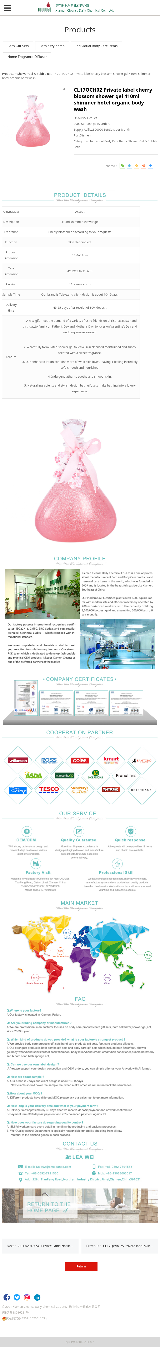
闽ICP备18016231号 (15, 1312)
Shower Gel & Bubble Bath (35, 74)
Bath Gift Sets (18, 46)
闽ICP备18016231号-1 (80, 1342)
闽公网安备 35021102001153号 (27, 1318)
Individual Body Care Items (96, 46)
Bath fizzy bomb (52, 46)
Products (8, 74)
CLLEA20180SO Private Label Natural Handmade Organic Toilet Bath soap (73, 1246)
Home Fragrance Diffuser (27, 56)
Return (81, 1266)
